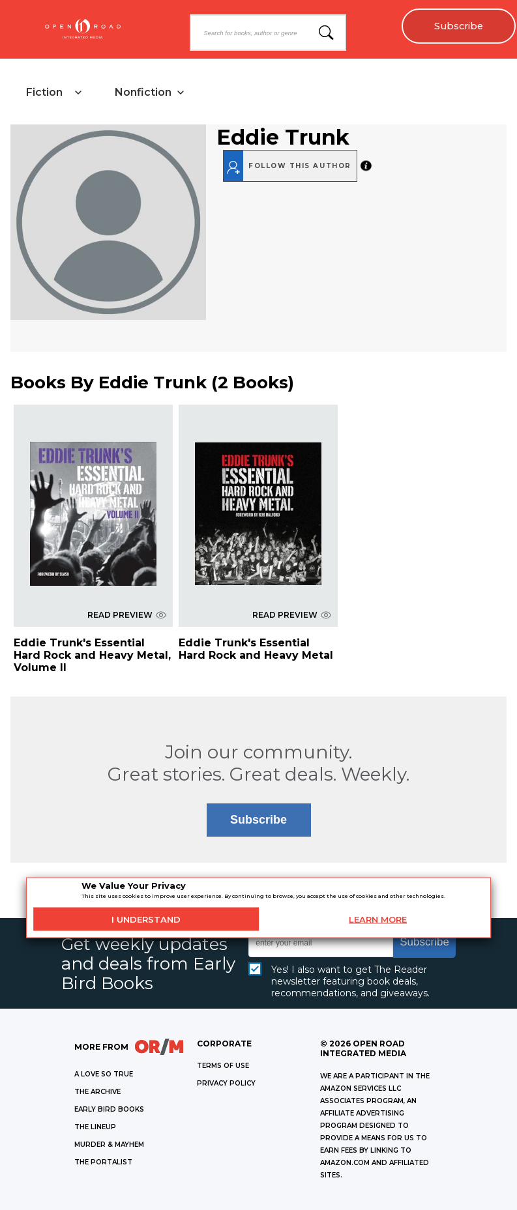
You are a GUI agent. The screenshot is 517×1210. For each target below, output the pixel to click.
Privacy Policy (226, 1083)
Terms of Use (223, 1065)
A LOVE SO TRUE (103, 1074)
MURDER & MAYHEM (109, 1144)
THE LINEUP (95, 1127)
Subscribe (458, 26)
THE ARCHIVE (97, 1092)
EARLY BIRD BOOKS (109, 1109)
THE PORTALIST (103, 1162)
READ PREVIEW (126, 615)
